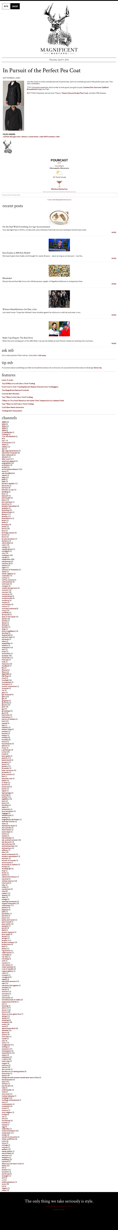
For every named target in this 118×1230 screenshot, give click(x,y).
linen (4, 803)
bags (3, 477)
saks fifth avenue (47, 136)
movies (4, 867)
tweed (4, 1125)
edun (4, 641)
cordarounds (7, 598)
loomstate (6, 809)
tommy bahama (8, 1096)
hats (3, 721)
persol (4, 928)
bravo (4, 537)
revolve (5, 963)
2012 (4, 424)
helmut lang (6, 729)
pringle (4, 938)
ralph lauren (6, 953)
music (4, 873)
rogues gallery (7, 971)
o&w (3, 891)
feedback (5, 666)
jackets (5, 758)
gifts (4, 697)
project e (5, 940)
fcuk (3, 662)
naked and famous (9, 877)
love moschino (7, 811)
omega (4, 899)
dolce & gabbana (8, 631)
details (4, 621)
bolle (4, 522)
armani (4, 467)
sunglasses (6, 1045)
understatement (8, 1131)
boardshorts (7, 518)
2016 (4, 426)
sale (3, 983)
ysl (3, 1186)
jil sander (5, 768)
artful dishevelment (10, 469)
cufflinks (5, 613)
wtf (3, 1178)
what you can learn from (11, 1164)
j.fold (4, 754)
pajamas (5, 910)
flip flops (5, 676)
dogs (4, 629)
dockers (5, 627)
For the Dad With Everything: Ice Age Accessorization (26, 226)
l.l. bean (5, 783)
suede (4, 1039)
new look (5, 883)
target (4, 1063)
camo (4, 545)
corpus (4, 602)
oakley (4, 893)
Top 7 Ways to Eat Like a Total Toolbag (17, 397)
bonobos (5, 525)
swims (4, 1055)
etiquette (6, 647)
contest (5, 592)
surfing (4, 1047)
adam (4, 445)
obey (4, 897)
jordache (5, 772)
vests (4, 1141)
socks (4, 1024)
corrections (6, 604)
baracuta (5, 486)
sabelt (4, 979)
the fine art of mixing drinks (13, 1071)
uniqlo (4, 1135)
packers (5, 907)
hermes (5, 733)
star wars (5, 1037)
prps (3, 946)
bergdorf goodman (9, 506)
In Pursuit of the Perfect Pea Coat (42, 70)
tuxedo (5, 1123)
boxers (4, 535)
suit (3, 1041)
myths (4, 875)
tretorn (5, 1110)
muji (3, 871)
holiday (5, 737)
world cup (6, 1174)
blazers (5, 514)
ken (3, 776)
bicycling (5, 510)
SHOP (15, 6)
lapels (4, 791)
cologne (5, 586)
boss (3, 531)
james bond (6, 760)
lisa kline (5, 805)
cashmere (5, 555)
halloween (6, 717)
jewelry (5, 766)
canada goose (7, 549)
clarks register (7, 574)
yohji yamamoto (8, 1182)
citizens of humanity (10, 570)
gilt (3, 699)
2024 (4, 430)
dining (4, 625)
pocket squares (8, 932)
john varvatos (7, 770)
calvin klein (6, 543)
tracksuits (6, 1106)
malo (4, 824)
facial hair (6, 658)
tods (4, 1092)
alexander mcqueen (9, 453)
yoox (4, 1184)
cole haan (5, 584)
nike (3, 885)
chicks (4, 565)
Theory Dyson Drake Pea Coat (74, 93)
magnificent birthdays (10, 819)
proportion (6, 944)
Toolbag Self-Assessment (12, 411)
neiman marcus (8, 881)
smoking (5, 1020)
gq (3, 709)
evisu (4, 651)
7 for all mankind (8, 436)
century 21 (6, 563)
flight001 (5, 674)
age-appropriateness (10, 451)
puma (4, 949)
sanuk (4, 989)
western (5, 1161)
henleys (5, 731)
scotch (4, 996)
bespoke (5, 508)
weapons (5, 1157)
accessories (6, 443)
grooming (5, 711)
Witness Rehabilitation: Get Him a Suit (19, 309)
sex (3, 1004)
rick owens (6, 965)
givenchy (5, 703)
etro (3, 649)
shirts (4, 1008)
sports (4, 1033)
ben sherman (7, 502)
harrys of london (8, 719)
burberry (5, 541)
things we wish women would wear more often (20, 1077)
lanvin (4, 789)
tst (3, 1117)
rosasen (5, 975)
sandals (5, 987)
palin (4, 912)
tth (3, 1119)
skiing (4, 1016)
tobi (58, 136)
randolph (5, 955)
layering (5, 795)
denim (4, 619)
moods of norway (9, 860)
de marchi (6, 615)
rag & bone (6, 951)
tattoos (5, 1065)
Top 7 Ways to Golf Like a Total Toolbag (18, 404)
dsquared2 (6, 635)
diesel (4, 623)
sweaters (5, 1049)
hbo (3, 725)
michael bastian (8, 846)
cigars (4, 567)
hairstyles (6, 715)
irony (4, 748)
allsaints (5, 457)
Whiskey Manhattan (59, 189)
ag (3, 449)
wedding (5, 1159)
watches (5, 1155)
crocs (4, 611)
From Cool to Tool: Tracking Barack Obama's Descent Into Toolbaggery (30, 387)
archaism (5, 465)
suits (4, 1043)
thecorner (6, 1073)
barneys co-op (7, 490)
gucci (4, 713)
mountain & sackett (10, 865)
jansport (5, 762)
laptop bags (6, 793)
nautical (5, 879)
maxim (4, 836)
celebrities (6, 559)
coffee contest (8, 580)
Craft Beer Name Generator (13, 407)
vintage (5, 1145)
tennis (4, 1067)
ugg (3, 1127)
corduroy (5, 600)
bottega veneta (8, 533)
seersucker (6, 998)
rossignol (5, 977)
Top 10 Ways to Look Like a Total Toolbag (18, 383)
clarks (4, 572)
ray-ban (5, 957)
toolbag (5, 1098)
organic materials (9, 903)
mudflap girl (6, 869)
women (5, 1170)
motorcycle (6, 863)
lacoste (5, 785)
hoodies (5, 740)
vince (4, 1143)
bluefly (4, 516)
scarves (5, 991)
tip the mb (6, 1086)
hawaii (4, 723)
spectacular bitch (9, 1028)
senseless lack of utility (11, 1000)
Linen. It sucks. (7, 380)
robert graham (7, 967)
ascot (4, 471)
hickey (4, 735)
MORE (114, 232)
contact (5, 590)
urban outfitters (8, 1139)
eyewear (5, 656)
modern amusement (10, 856)
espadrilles (6, 643)
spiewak (5, 1030)
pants (4, 918)
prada (4, 936)
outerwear (33, 136)
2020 (4, 428)
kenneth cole (7, 779)
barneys (5, 488)
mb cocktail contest (10, 840)
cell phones (6, 561)
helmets (5, 727)
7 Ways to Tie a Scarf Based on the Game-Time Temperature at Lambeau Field (33, 401)
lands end (6, 787)
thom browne (7, 1080)
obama (4, 895)
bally (4, 481)
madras (5, 817)
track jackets (7, 1104)
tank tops (6, 1061)
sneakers (5, 1022)
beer (3, 494)
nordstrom (6, 889)
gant (4, 693)
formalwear (6, 682)
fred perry (6, 684)
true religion (7, 1112)
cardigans (6, 551)
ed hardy (5, 639)
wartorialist (6, 1153)
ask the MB (6, 473)
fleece (4, 672)
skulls (4, 1018)
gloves (4, 705)
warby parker (7, 1151)
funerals (5, 688)
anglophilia (6, 463)
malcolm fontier (8, 821)
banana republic (8, 483)
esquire (5, 645)
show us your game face (11, 1014)
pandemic (5, 914)
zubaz (4, 1190)
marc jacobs (6, 828)
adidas (4, 447)
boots (4, 529)
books (4, 527)
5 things (5, 434)
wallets (5, 1149)
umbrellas (6, 1129)
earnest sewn (7, 637)
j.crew (4, 752)
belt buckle (6, 498)
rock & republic (8, 969)
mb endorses (7, 844)
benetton (5, 504)
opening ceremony (9, 901)
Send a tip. (98, 368)
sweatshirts (6, 1053)
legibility (5, 799)
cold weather (7, 582)
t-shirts (5, 1059)
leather (5, 797)
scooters (5, 994)
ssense (4, 1035)
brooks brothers (8, 539)
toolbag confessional (10, 1100)
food (4, 678)
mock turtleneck (8, 854)
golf (3, 707)
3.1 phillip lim (7, 432)
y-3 (3, 1180)
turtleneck (6, 1121)
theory (25, 136)
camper (5, 547)
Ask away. (42, 355)
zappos (4, 1188)
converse (5, 594)
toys (3, 1102)
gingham (5, 701)
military (5, 850)
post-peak (6, 934)
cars (3, 553)
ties (3, 1082)
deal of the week (8, 617)
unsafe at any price (9, 1137)
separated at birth (9, 1002)
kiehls (4, 781)
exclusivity (6, 653)
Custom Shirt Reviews (10, 394)
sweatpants (6, 1051)
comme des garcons (11, 136)
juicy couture (7, 774)
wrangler (5, 1176)
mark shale (6, 832)
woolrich (5, 1172)
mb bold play (7, 838)
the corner (6, 1069)
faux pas (5, 660)
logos (4, 807)
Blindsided (7, 278)
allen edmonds (7, 455)
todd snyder (7, 1090)
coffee (4, 578)
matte (4, 834)
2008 (4, 422)
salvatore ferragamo (10, 985)
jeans (4, 764)
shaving (5, 1006)
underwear (6, 1133)
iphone (4, 746)
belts (4, 500)
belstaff (5, 496)
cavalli (4, 557)
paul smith (6, 924)
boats (4, 520)
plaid (4, 930)
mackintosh (6, 815)
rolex (4, 973)
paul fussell (6, 922)
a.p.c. (4, 441)
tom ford (5, 1094)
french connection (9, 686)
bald (3, 479)
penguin (5, 926)
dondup (5, 633)
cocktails (5, 576)
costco (4, 606)
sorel (4, 1026)
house (4, 742)
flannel (4, 670)
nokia (4, 887)
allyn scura (6, 459)
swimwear (6, 1057)
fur (3, 690)
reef (3, 961)
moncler (5, 858)
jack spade (6, 756)
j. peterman (6, 750)
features (5, 664)
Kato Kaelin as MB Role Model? (16, 252)
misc (3, 852)
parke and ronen (8, 920)
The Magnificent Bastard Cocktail (15, 390)
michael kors (7, 848)
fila (3, 668)
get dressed (6, 695)
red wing (5, 959)
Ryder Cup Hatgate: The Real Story (17, 337)
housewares (6, 744)
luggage (5, 813)
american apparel (8, 461)
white (4, 1166)
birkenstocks (7, 512)
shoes (4, 1010)
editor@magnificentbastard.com (62, 199)
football (5, 680)
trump (4, 1114)
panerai (5, 916)
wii (3, 1168)
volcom (5, 1147)
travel (4, 1108)
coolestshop (7, 596)
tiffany (5, 1084)
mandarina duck (8, 826)
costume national (9, 609)
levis (3, 801)
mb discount (7, 842)
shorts (4, 1012)
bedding (5, 492)
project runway (8, 942)
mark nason (6, 830)
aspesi (4, 475)
